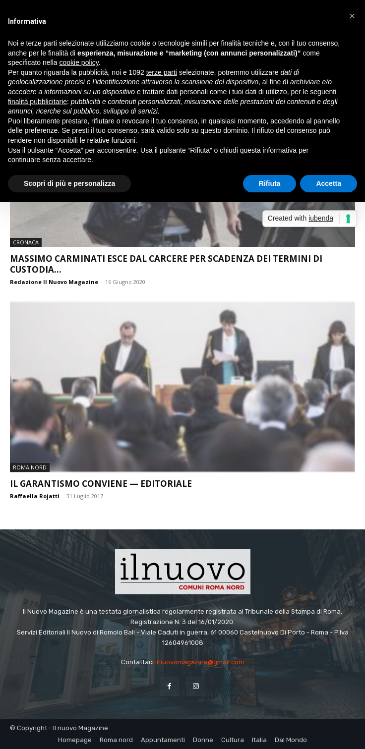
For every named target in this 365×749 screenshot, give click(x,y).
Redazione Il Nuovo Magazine (54, 282)
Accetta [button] (328, 183)
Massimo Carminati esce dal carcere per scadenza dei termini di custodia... (166, 264)
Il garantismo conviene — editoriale (101, 483)
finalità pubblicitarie (37, 102)
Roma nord (30, 467)
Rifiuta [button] (270, 183)
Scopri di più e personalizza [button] (69, 183)
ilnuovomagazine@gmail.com (199, 662)
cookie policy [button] (79, 62)
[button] (352, 16)
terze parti (161, 72)
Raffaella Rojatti (35, 496)
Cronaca (26, 242)
